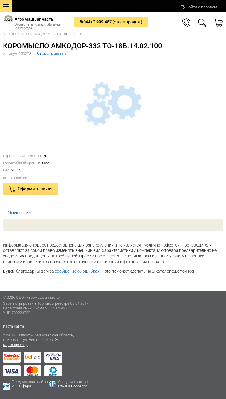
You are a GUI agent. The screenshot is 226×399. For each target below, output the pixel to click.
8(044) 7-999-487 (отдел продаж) (111, 22)
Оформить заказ (35, 189)
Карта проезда (15, 345)
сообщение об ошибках (77, 271)
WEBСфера (21, 386)
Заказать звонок (51, 53)
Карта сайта (13, 326)
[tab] (113, 213)
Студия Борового (72, 386)
